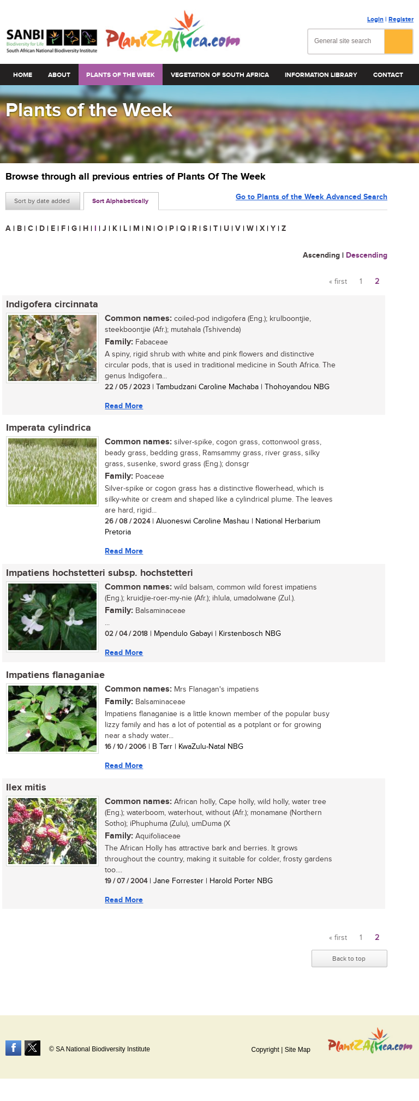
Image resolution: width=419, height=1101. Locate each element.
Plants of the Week (120, 75)
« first (338, 281)
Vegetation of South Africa (220, 75)
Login (375, 19)
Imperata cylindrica (48, 428)
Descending (366, 255)
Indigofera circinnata (51, 305)
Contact (388, 75)
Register (401, 19)
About (59, 75)
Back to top (349, 961)
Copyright (265, 1050)
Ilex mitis (25, 789)
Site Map (297, 1050)
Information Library (321, 75)
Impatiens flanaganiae (54, 676)
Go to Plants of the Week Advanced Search (311, 200)
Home (22, 75)
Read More (123, 405)
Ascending (321, 255)
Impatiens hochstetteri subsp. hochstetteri (99, 574)
